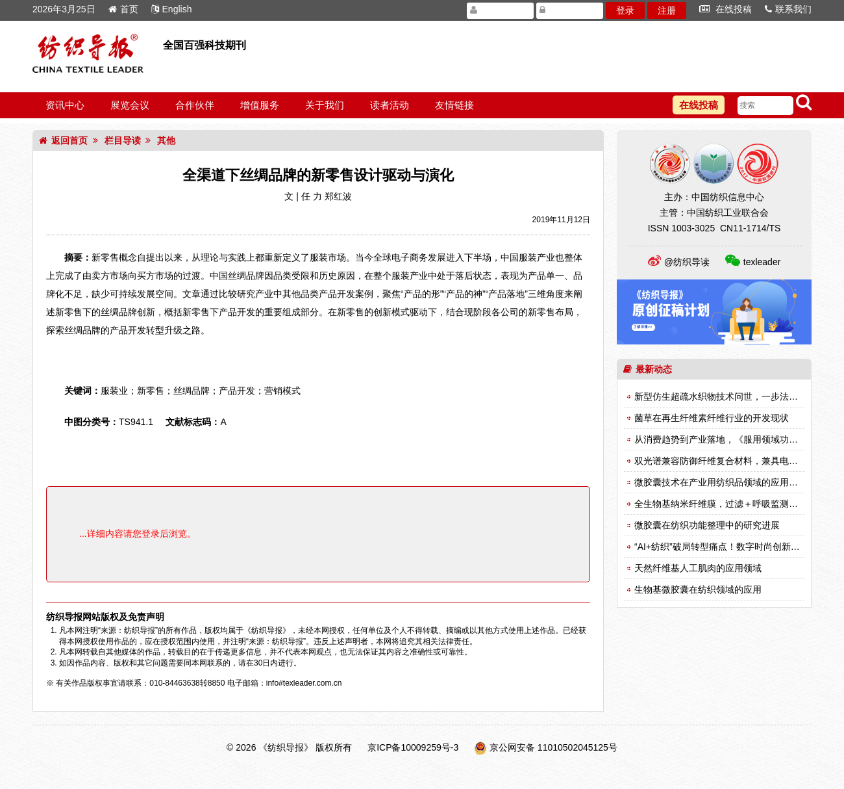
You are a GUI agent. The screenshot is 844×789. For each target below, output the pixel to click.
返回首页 (63, 140)
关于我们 (324, 104)
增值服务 (259, 104)
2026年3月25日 (63, 9)
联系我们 (788, 9)
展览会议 (129, 104)
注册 (667, 10)
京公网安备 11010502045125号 (553, 747)
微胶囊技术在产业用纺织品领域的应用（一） (725, 482)
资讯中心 (64, 104)
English (171, 9)
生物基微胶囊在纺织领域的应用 (698, 589)
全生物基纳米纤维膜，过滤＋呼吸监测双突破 (725, 503)
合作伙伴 (194, 104)
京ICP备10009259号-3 (412, 747)
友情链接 (454, 104)
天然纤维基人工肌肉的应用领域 (698, 568)
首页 (123, 9)
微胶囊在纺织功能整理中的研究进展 (707, 525)
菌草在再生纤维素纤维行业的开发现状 (711, 418)
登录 (625, 10)
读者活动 (389, 104)
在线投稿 (725, 9)
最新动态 (647, 369)
